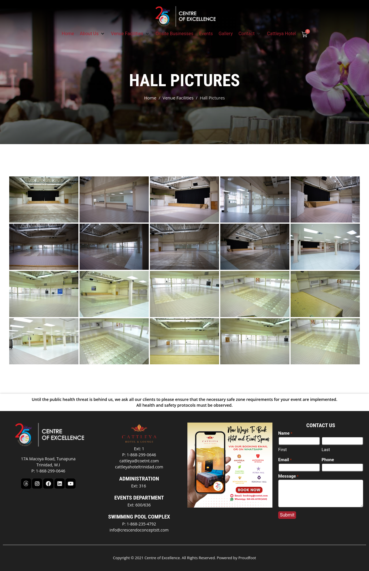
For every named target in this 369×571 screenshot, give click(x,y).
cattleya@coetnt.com (139, 460)
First (282, 449)
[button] (92, 34)
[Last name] (342, 441)
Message (288, 476)
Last (325, 449)
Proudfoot (247, 557)
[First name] (299, 441)
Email (285, 460)
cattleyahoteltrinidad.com (139, 467)
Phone (327, 459)
